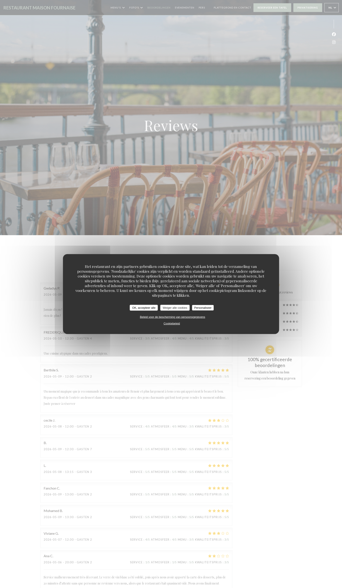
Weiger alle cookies (175, 307)
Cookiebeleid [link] (172, 323)
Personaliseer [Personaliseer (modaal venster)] (203, 307)
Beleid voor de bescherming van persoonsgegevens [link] (172, 317)
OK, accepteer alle (144, 307)
